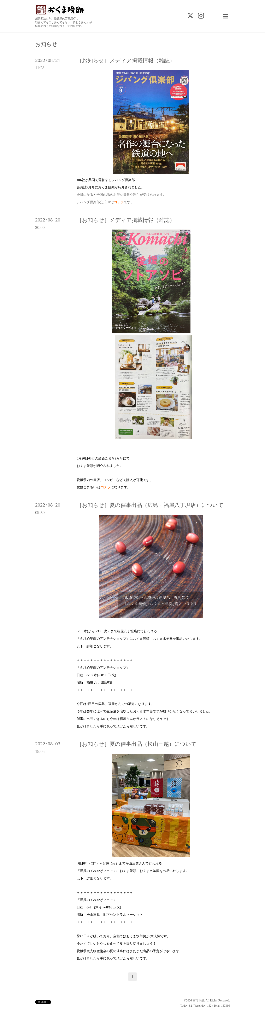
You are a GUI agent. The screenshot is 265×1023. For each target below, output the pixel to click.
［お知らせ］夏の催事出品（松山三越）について (137, 744)
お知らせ (46, 44)
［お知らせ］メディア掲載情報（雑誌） (126, 61)
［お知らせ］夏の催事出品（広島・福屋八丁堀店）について (150, 505)
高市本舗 (198, 1000)
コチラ (106, 487)
